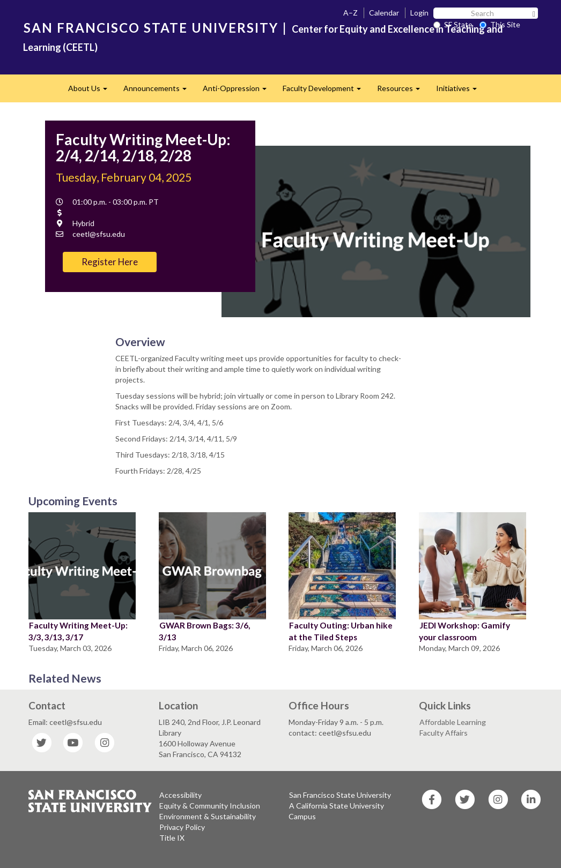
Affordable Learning (452, 722)
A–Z (350, 12)
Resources (402, 91)
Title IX (171, 837)
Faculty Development (326, 91)
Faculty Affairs (443, 732)
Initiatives (460, 91)
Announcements (159, 91)
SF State (453, 24)
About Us (91, 91)
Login (419, 12)
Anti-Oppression (239, 91)
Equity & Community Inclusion (209, 805)
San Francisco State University (340, 794)
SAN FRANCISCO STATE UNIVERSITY (151, 27)
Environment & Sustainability (207, 816)
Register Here (110, 261)
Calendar (384, 12)
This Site (499, 24)
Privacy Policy (182, 827)
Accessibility (180, 794)
